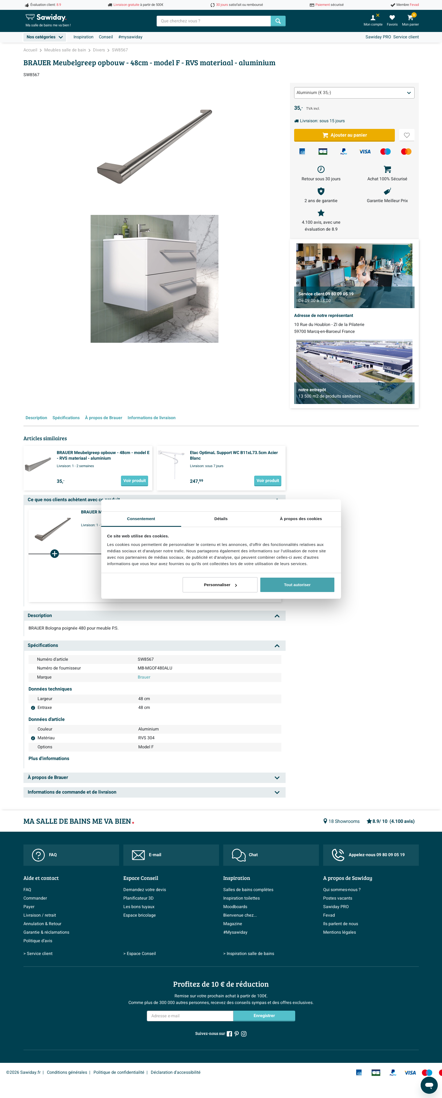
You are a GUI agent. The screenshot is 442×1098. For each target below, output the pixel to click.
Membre (407, 4)
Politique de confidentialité (119, 1072)
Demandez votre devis (144, 890)
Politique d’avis (37, 941)
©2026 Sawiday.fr (23, 1072)
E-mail (146, 855)
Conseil (106, 37)
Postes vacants (337, 898)
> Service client (37, 953)
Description (36, 418)
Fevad (329, 915)
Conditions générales (67, 1072)
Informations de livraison (152, 418)
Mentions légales (339, 932)
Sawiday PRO (378, 37)
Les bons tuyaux (139, 907)
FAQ (44, 855)
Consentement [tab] (141, 518)
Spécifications (66, 418)
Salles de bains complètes (248, 890)
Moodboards (235, 907)
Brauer (144, 677)
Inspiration (84, 37)
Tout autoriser (297, 584)
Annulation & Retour (42, 924)
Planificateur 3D (138, 898)
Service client (406, 37)
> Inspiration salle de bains (248, 953)
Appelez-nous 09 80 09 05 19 (368, 855)
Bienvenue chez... (240, 915)
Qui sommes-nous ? (342, 890)
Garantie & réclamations (46, 932)
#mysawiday (130, 37)
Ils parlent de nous (340, 924)
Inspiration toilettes (241, 898)
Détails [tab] (221, 518)
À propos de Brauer (103, 418)
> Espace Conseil (139, 953)
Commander (35, 898)
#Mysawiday (235, 932)
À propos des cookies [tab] (301, 518)
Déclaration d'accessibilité (176, 1072)
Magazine (232, 924)
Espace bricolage (139, 915)
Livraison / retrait (39, 915)
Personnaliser (220, 584)
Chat (245, 855)
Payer (28, 907)
